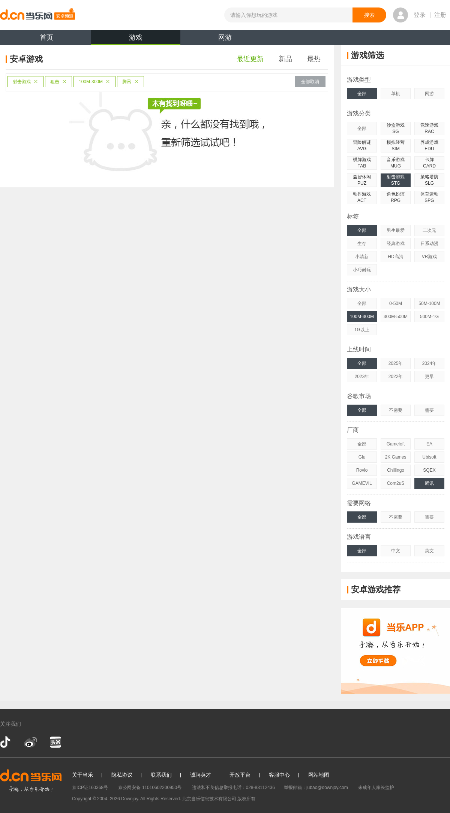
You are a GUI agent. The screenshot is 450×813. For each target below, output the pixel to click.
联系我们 (161, 775)
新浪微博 (30, 742)
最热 (314, 59)
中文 (395, 550)
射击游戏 (25, 81)
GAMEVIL (362, 483)
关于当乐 (82, 775)
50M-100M (429, 303)
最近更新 (250, 59)
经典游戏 (396, 243)
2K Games (395, 457)
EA (429, 444)
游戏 (135, 39)
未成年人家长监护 (376, 787)
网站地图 (318, 775)
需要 (429, 410)
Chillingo (395, 470)
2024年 (429, 363)
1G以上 (361, 329)
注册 (440, 15)
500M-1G (429, 316)
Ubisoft (429, 457)
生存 (361, 243)
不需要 (395, 410)
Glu (362, 457)
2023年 (362, 376)
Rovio (362, 470)
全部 (361, 93)
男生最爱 (396, 230)
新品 (285, 59)
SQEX (429, 470)
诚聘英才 (200, 775)
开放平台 (240, 775)
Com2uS (396, 483)
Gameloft (396, 444)
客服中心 (279, 775)
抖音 (6, 742)
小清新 (362, 256)
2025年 (395, 363)
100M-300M (94, 81)
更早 (429, 376)
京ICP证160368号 (90, 787)
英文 (429, 550)
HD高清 (395, 256)
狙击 (58, 81)
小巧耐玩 (362, 269)
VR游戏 (429, 256)
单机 (395, 93)
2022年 (395, 376)
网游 (225, 37)
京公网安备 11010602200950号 (150, 787)
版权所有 (246, 798)
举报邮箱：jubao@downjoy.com (316, 787)
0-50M (395, 303)
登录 (420, 15)
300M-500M (396, 316)
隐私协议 (121, 775)
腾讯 (130, 81)
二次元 (429, 230)
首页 (46, 37)
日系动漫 (429, 243)
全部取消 (310, 81)
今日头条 (55, 742)
